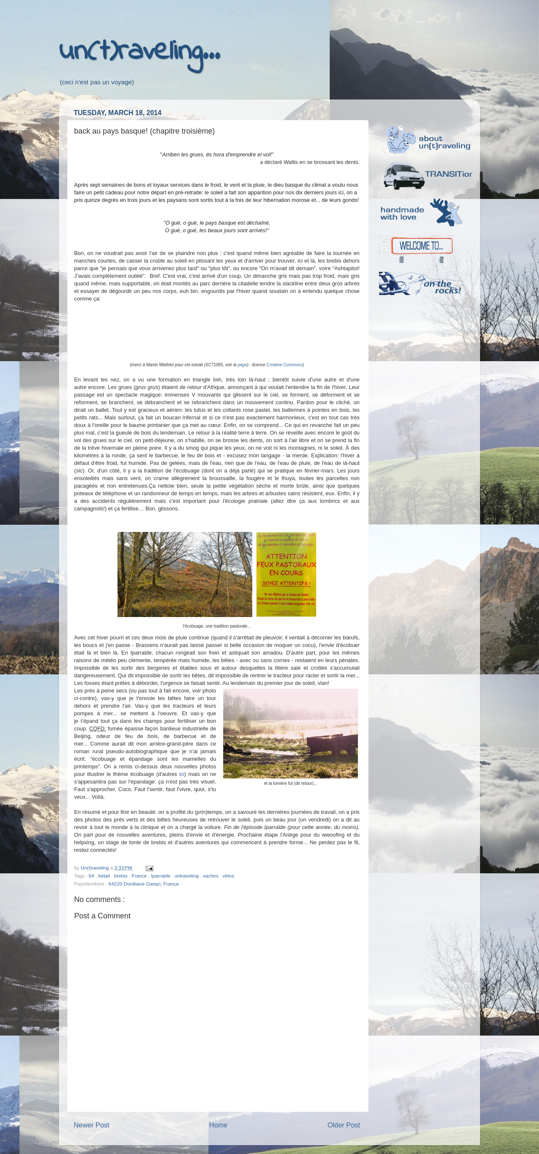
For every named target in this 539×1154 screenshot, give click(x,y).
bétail (104, 875)
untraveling (187, 875)
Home (218, 1125)
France (139, 875)
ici (181, 774)
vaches (211, 875)
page (242, 364)
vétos (228, 875)
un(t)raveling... (139, 51)
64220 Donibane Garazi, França (144, 883)
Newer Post (91, 1125)
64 (91, 875)
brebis (121, 875)
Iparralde (161, 875)
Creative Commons (285, 364)
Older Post (344, 1125)
